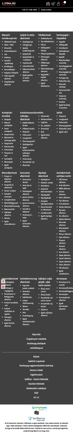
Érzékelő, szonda (47, 182)
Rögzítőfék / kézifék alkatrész (45, 77)
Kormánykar (63, 294)
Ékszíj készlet (45, 294)
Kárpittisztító (9, 134)
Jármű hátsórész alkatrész (28, 204)
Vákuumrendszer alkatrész (29, 70)
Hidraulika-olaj (64, 81)
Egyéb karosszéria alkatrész (27, 223)
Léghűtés (44, 122)
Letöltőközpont (36, 347)
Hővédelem (45, 185)
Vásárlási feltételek (36, 383)
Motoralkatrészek (9, 172)
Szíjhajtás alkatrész (7, 213)
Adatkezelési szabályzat (36, 388)
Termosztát (45, 128)
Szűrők (59, 112)
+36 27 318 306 (29, 9)
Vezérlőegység (28, 315)
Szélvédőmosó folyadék (64, 52)
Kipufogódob (45, 195)
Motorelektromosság (10, 206)
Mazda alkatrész (65, 219)
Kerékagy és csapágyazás (8, 289)
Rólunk (36, 356)
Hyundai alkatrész (62, 211)
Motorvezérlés (9, 209)
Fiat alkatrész (64, 200)
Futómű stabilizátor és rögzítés (9, 311)
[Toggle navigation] (70, 4)
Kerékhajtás (8, 66)
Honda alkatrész (65, 207)
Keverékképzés (9, 69)
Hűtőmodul (45, 116)
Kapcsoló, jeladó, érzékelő (28, 286)
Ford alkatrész (64, 203)
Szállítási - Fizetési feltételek (36, 379)
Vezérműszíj (27, 159)
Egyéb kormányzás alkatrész (63, 306)
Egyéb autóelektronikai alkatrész (29, 322)
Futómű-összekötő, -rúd (10, 304)
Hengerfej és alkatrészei (9, 186)
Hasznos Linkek (36, 370)
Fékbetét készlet (28, 128)
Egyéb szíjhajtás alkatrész (46, 314)
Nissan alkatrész (65, 234)
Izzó (5, 54)
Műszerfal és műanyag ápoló (10, 139)
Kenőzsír (62, 102)
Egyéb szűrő (63, 132)
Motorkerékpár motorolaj (64, 61)
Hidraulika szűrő (65, 128)
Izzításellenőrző (28, 66)
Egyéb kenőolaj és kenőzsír (64, 106)
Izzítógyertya (27, 45)
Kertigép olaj (63, 78)
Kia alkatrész (63, 216)
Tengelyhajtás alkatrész (9, 83)
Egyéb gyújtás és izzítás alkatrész (28, 78)
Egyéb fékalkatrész (45, 84)
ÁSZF (36, 392)
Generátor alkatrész (26, 292)
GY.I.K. (36, 397)
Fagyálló (62, 41)
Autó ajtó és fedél (27, 186)
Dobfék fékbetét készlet (28, 124)
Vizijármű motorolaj (62, 97)
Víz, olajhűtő (45, 125)
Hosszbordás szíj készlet (47, 305)
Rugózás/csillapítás (10, 72)
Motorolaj (26, 165)
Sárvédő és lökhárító (26, 210)
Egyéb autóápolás (8, 166)
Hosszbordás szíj (28, 162)
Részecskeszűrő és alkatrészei (46, 208)
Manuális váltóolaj (62, 85)
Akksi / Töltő (8, 45)
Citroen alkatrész (62, 193)
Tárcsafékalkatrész (47, 41)
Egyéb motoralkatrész (9, 222)
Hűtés (40, 112)
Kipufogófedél (46, 198)
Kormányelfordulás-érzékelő (65, 288)
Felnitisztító (8, 149)
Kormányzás (62, 278)
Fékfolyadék (63, 45)
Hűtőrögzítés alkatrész (27, 192)
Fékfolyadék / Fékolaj (46, 49)
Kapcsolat (46, 9)
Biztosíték (7, 48)
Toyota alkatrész (65, 261)
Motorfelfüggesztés (10, 203)
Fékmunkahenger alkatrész (47, 70)
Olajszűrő (26, 131)
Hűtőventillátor (46, 119)
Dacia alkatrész (64, 197)
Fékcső (43, 44)
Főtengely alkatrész (7, 318)
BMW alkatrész (64, 188)
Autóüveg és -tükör (28, 216)
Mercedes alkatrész (62, 223)
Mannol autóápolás (8, 124)
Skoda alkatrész (64, 255)
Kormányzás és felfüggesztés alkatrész (9, 297)
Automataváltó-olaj (65, 91)
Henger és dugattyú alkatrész (8, 179)
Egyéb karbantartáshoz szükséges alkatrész (28, 151)
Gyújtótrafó (27, 54)
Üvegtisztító (8, 143)
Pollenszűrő (27, 135)
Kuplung (7, 57)
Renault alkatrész (62, 247)
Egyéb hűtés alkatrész (45, 136)
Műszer (25, 306)
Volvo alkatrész (64, 264)
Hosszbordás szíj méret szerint (47, 299)
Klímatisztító (9, 146)
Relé (42, 132)
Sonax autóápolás (8, 130)
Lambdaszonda (46, 213)
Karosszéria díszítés (27, 180)
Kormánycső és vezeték (64, 283)
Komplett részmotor (8, 195)
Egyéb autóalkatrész (64, 272)
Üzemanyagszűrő (29, 141)
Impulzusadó (27, 63)
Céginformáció (36, 374)
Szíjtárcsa (44, 309)
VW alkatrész (64, 268)
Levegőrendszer (10, 199)
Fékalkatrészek (44, 34)
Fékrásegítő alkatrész (45, 58)
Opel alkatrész (64, 237)
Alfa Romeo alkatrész (63, 180)
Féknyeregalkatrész (47, 53)
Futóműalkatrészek (10, 278)
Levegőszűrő (27, 138)
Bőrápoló (7, 119)
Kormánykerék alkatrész (64, 298)
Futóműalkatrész (10, 51)
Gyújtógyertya (28, 41)
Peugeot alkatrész (62, 241)
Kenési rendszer (10, 190)
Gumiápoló (8, 158)
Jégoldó (61, 57)
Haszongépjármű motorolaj (65, 73)
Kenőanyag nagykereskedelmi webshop (36, 365)
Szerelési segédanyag (8, 62)
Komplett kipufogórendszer (47, 202)
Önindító (26, 309)
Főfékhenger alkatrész (45, 64)
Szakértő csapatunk (36, 361)
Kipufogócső (45, 179)
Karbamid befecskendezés (46, 190)
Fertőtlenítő (63, 48)
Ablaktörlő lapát (10, 41)
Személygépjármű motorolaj (65, 67)
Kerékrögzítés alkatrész (9, 283)
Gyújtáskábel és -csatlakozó (28, 58)
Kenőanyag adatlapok (36, 343)
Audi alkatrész (64, 185)
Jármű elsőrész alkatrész (28, 198)
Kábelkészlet (27, 297)
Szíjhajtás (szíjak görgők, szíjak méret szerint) (45, 282)
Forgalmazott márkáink (36, 338)
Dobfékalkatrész (46, 38)
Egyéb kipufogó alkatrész (46, 217)
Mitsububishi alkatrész (64, 229)
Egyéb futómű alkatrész (9, 324)
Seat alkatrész (64, 252)
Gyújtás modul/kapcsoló (28, 49)
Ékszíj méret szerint (45, 290)
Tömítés (7, 218)
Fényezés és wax (8, 154)
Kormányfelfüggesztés (65, 291)
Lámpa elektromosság (28, 301)
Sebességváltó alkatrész (9, 77)
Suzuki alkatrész (65, 258)
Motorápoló (8, 162)
